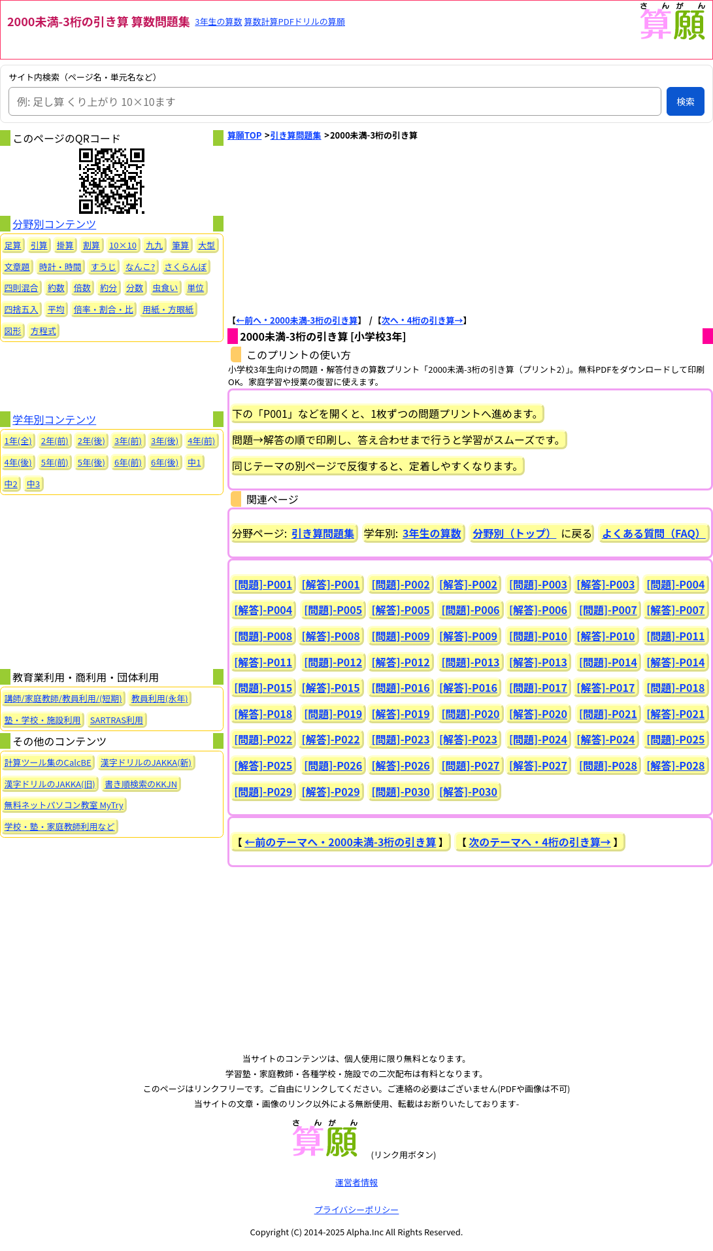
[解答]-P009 (468, 635)
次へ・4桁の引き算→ (422, 320)
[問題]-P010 (538, 635)
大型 (206, 245)
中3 (33, 483)
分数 (134, 287)
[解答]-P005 (401, 609)
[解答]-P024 (605, 739)
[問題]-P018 (675, 687)
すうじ (103, 266)
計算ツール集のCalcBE (48, 762)
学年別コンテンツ (54, 419)
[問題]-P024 (538, 739)
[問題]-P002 (401, 584)
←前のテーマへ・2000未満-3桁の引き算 (340, 841)
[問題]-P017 (538, 687)
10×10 (123, 245)
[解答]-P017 (605, 687)
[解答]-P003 (605, 584)
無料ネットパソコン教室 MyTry (64, 804)
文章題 (17, 266)
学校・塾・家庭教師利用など (60, 826)
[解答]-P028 (675, 765)
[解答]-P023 (468, 739)
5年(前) (55, 462)
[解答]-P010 (605, 635)
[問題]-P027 (471, 765)
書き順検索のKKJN (141, 784)
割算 (91, 245)
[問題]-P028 (608, 765)
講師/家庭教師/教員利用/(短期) (63, 698)
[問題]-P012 (333, 662)
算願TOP (244, 135)
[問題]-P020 (471, 713)
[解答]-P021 (675, 713)
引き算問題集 (296, 135)
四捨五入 (22, 309)
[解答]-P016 (468, 687)
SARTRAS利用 (116, 719)
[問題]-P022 (263, 739)
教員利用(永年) (159, 698)
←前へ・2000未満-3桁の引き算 (296, 320)
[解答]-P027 (538, 765)
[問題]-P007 (608, 609)
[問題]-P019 (333, 713)
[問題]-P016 (401, 687)
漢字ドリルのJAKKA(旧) (50, 784)
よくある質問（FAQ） (654, 533)
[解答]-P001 (331, 584)
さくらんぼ (185, 266)
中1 (194, 462)
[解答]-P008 (331, 635)
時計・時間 (60, 266)
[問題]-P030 (401, 791)
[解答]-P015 (331, 687)
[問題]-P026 (333, 765)
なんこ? (140, 266)
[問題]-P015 (263, 687)
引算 (39, 245)
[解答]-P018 (263, 713)
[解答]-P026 (401, 765)
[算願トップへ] (672, 37)
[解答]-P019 (401, 713)
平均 (56, 309)
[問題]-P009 (401, 635)
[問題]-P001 (263, 584)
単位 (195, 287)
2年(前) (55, 440)
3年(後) (164, 440)
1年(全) (18, 440)
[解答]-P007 (675, 609)
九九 (154, 245)
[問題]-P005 (333, 609)
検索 (685, 101)
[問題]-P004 (675, 584)
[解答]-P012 (401, 662)
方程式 (43, 330)
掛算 (65, 245)
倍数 (82, 287)
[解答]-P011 (263, 662)
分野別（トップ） (514, 533)
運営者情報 (356, 1182)
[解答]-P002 (468, 584)
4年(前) (201, 440)
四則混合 (22, 287)
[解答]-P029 (331, 791)
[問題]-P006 (471, 609)
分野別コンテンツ (54, 223)
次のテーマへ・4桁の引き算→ (539, 841)
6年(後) (164, 462)
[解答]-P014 (675, 662)
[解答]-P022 (331, 739)
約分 (108, 287)
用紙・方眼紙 (167, 309)
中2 (11, 483)
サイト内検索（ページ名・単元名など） (84, 77)
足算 (13, 245)
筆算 (180, 245)
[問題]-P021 (608, 713)
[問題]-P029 (263, 791)
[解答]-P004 (263, 609)
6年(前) (128, 462)
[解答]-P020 (538, 713)
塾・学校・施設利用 (43, 719)
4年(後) (18, 462)
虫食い (165, 287)
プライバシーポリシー (356, 1209)
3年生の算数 (218, 21)
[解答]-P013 (538, 662)
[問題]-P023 (401, 739)
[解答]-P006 (538, 609)
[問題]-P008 (263, 635)
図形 (13, 330)
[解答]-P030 (468, 791)
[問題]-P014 (608, 662)
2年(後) (91, 440)
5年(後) (91, 462)
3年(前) (128, 440)
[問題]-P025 (675, 739)
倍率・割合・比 (103, 309)
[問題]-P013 (471, 662)
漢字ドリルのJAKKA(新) (146, 762)
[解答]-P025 (263, 765)
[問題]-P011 (675, 635)
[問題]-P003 (538, 584)
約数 (56, 287)
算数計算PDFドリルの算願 (294, 21)
